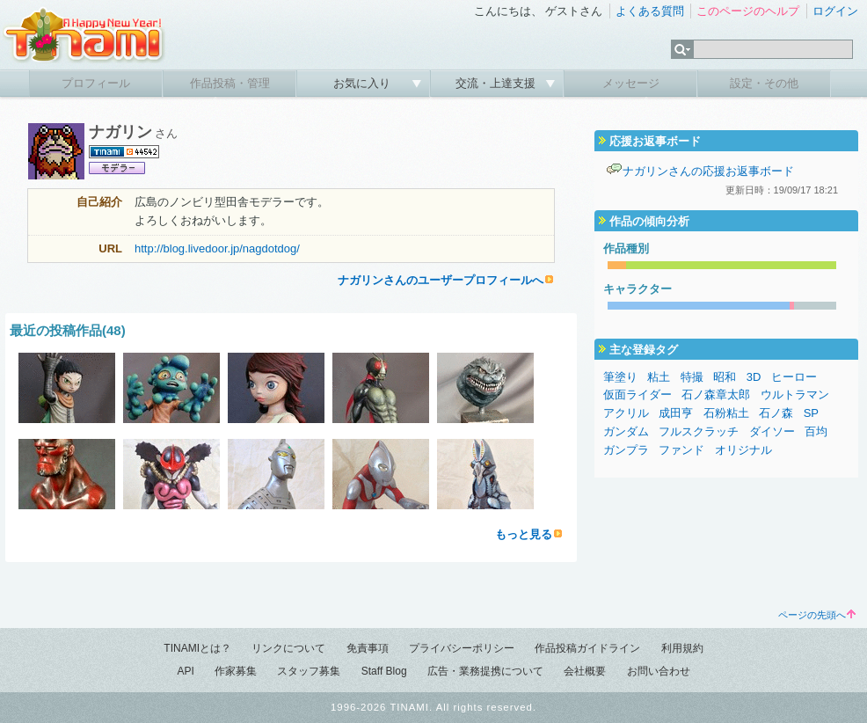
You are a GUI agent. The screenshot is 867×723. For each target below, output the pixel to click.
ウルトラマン (795, 394)
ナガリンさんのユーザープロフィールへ (440, 280)
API (185, 671)
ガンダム (626, 431)
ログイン (835, 11)
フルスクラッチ (699, 431)
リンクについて (288, 648)
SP (811, 413)
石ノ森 (776, 413)
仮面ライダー (637, 394)
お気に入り (363, 83)
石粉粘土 (726, 413)
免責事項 (367, 648)
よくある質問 (650, 11)
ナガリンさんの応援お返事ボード (708, 171)
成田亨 (676, 413)
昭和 (724, 376)
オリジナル (743, 449)
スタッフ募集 (308, 671)
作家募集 (236, 671)
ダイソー (772, 431)
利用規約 (682, 648)
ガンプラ (626, 449)
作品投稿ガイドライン (587, 648)
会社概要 (585, 671)
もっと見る (523, 534)
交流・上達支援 (497, 83)
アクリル (626, 413)
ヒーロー (794, 376)
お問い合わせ (658, 671)
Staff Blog (384, 671)
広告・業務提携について (485, 671)
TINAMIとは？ (197, 648)
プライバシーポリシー (461, 648)
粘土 (658, 376)
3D (754, 376)
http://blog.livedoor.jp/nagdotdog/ (217, 248)
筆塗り (620, 376)
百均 (816, 431)
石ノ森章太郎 (715, 394)
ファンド (681, 449)
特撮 (692, 376)
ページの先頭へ (817, 615)
